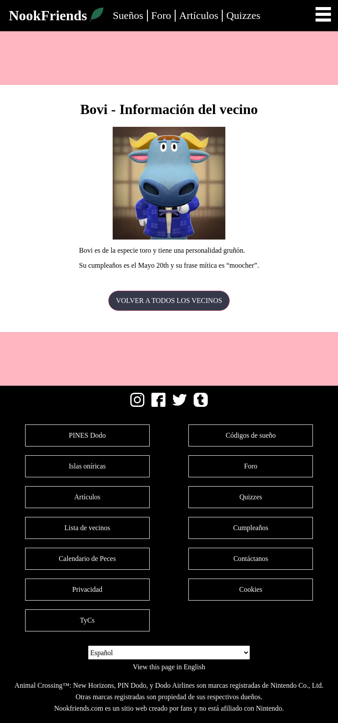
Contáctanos (250, 558)
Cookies (250, 589)
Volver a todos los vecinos (169, 300)
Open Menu (323, 14)
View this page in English (169, 667)
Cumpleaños (250, 527)
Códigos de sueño (251, 435)
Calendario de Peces (87, 558)
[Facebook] (158, 404)
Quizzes (243, 15)
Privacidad (87, 589)
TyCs (87, 620)
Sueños (128, 15)
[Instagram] (137, 404)
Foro (161, 15)
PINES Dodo (87, 435)
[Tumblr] (201, 404)
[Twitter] (180, 404)
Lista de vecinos (87, 527)
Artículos (198, 15)
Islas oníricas (87, 466)
